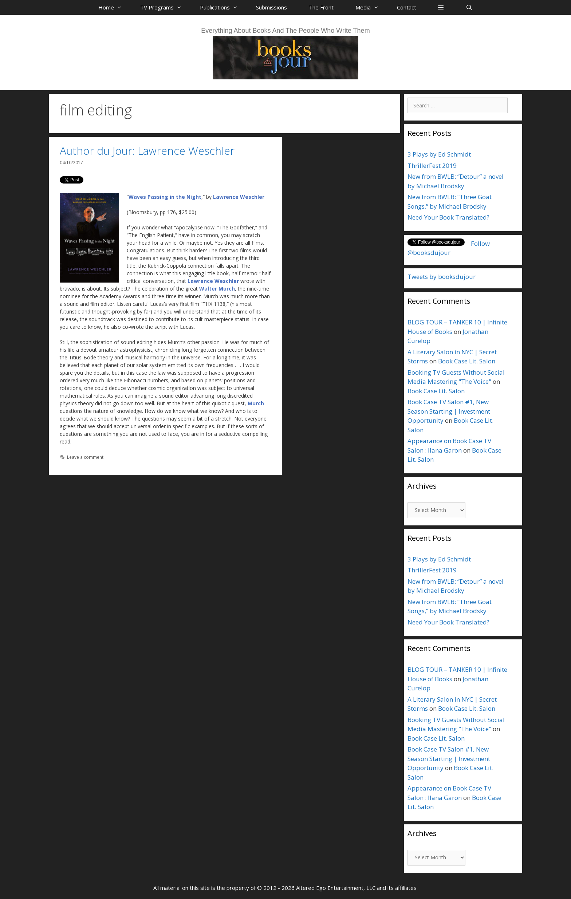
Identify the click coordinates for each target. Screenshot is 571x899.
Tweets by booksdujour (441, 276)
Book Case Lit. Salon (466, 361)
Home (113, 7)
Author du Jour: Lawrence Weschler (147, 150)
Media (370, 7)
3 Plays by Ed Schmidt (439, 154)
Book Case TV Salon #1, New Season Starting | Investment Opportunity (448, 411)
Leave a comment (85, 457)
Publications (222, 7)
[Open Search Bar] (468, 7)
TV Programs (164, 7)
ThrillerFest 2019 (432, 165)
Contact (406, 7)
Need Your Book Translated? (448, 217)
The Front (321, 7)
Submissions (271, 7)
